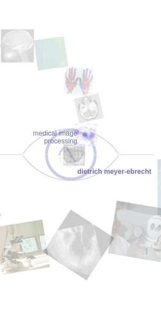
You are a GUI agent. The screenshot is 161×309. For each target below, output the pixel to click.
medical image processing (55, 137)
